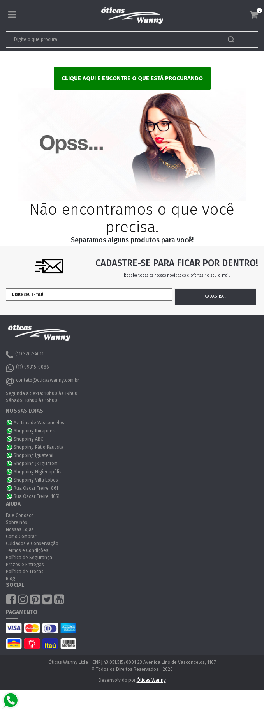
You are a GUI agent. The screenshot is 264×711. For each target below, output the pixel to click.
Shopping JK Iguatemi (36, 463)
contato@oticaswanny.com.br (42, 381)
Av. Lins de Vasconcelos (39, 422)
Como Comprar (21, 536)
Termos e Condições (27, 550)
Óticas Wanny (151, 680)
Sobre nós (16, 522)
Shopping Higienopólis (38, 472)
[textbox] (107, 39)
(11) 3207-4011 (25, 355)
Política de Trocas (25, 571)
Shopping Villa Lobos (36, 480)
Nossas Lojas (20, 529)
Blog (10, 578)
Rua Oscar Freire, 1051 (37, 496)
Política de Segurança (29, 557)
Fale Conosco (20, 515)
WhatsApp (10, 422)
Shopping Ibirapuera (35, 431)
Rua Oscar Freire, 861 (36, 488)
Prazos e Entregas (25, 564)
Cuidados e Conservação (32, 543)
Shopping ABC (28, 439)
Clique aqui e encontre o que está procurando (132, 78)
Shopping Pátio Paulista (38, 447)
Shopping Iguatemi (33, 455)
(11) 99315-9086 (27, 368)
